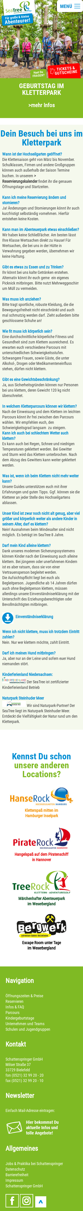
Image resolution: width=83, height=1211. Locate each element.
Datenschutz (15, 1169)
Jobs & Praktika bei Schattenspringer (34, 1163)
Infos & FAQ (15, 1007)
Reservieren (14, 1001)
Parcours (12, 1012)
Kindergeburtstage (20, 1018)
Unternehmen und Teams (25, 1023)
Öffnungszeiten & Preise (24, 995)
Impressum (14, 1180)
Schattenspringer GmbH (24, 1186)
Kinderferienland (15, 687)
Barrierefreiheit (17, 1174)
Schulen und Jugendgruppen (28, 1029)
